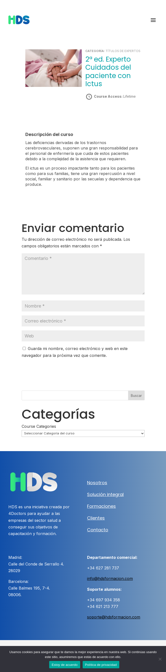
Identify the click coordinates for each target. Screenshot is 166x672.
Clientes (96, 518)
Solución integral (105, 494)
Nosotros (97, 483)
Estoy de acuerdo (64, 665)
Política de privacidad (101, 665)
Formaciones (101, 506)
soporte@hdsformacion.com (113, 617)
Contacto (97, 530)
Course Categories (39, 426)
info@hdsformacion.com (110, 578)
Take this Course (112, 114)
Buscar (136, 395)
